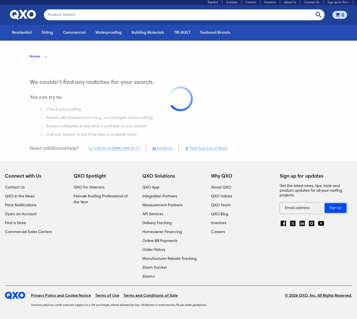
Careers (250, 2)
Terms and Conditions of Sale (150, 295)
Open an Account (21, 214)
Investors (270, 2)
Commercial (74, 33)
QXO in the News (20, 196)
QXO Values (221, 196)
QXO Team (221, 205)
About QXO (221, 187)
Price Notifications (20, 205)
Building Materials (148, 33)
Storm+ (148, 277)
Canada (231, 2)
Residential (22, 33)
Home (35, 56)
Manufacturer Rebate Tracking (169, 259)
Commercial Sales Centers (28, 232)
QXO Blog (219, 214)
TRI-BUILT (182, 33)
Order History (153, 250)
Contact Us (311, 2)
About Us (290, 2)
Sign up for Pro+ (338, 2)
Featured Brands (215, 33)
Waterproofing (108, 33)
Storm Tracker (154, 268)
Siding (47, 33)
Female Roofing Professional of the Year (101, 199)
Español (213, 2)
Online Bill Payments (160, 241)
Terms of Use (107, 295)
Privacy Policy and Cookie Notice (61, 295)
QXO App (150, 187)
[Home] (18, 295)
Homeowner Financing (162, 232)
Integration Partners (159, 196)
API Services (152, 214)
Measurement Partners (162, 205)
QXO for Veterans (89, 187)
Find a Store (15, 223)
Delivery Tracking (157, 223)
